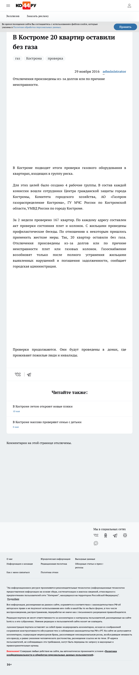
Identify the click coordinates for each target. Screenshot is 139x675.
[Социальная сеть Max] (96, 543)
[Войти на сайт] (129, 5)
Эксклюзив (12, 16)
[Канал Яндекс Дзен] (125, 535)
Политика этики (49, 572)
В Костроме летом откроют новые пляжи (69, 409)
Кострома (34, 58)
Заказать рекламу (38, 16)
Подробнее (13, 598)
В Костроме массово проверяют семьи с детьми (69, 425)
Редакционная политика (54, 563)
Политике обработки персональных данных (37, 27)
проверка (55, 58)
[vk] (18, 374)
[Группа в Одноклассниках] (105, 535)
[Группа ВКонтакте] (96, 535)
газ (17, 58)
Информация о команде (20, 563)
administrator (114, 71)
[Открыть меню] (8, 5)
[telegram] (30, 374)
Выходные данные (85, 558)
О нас (10, 558)
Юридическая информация (55, 558)
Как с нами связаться (18, 572)
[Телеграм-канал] (115, 535)
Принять (125, 27)
